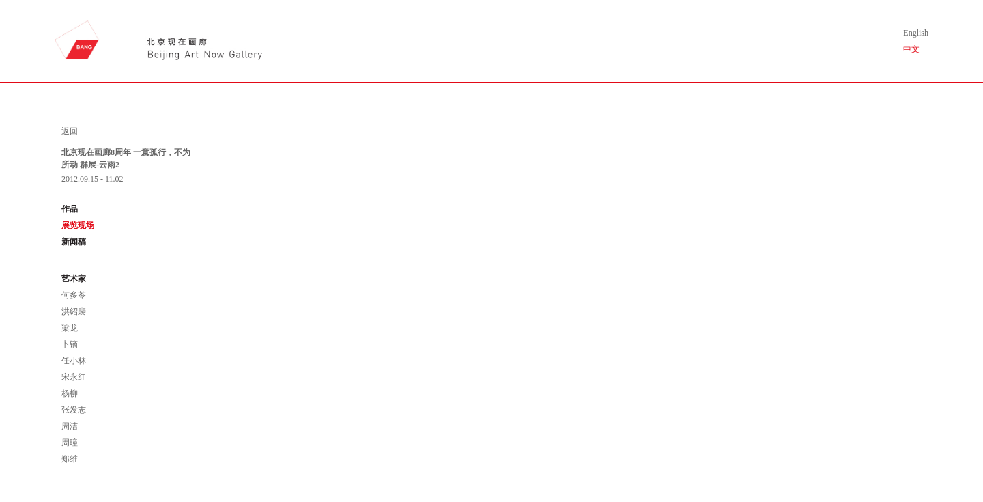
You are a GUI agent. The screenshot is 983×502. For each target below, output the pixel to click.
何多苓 (73, 295)
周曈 (69, 442)
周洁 (69, 426)
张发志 (73, 410)
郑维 (69, 459)
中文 (911, 49)
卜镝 (69, 344)
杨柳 (69, 393)
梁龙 (69, 328)
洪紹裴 (73, 311)
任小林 (73, 360)
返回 (69, 131)
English (915, 33)
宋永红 (73, 377)
